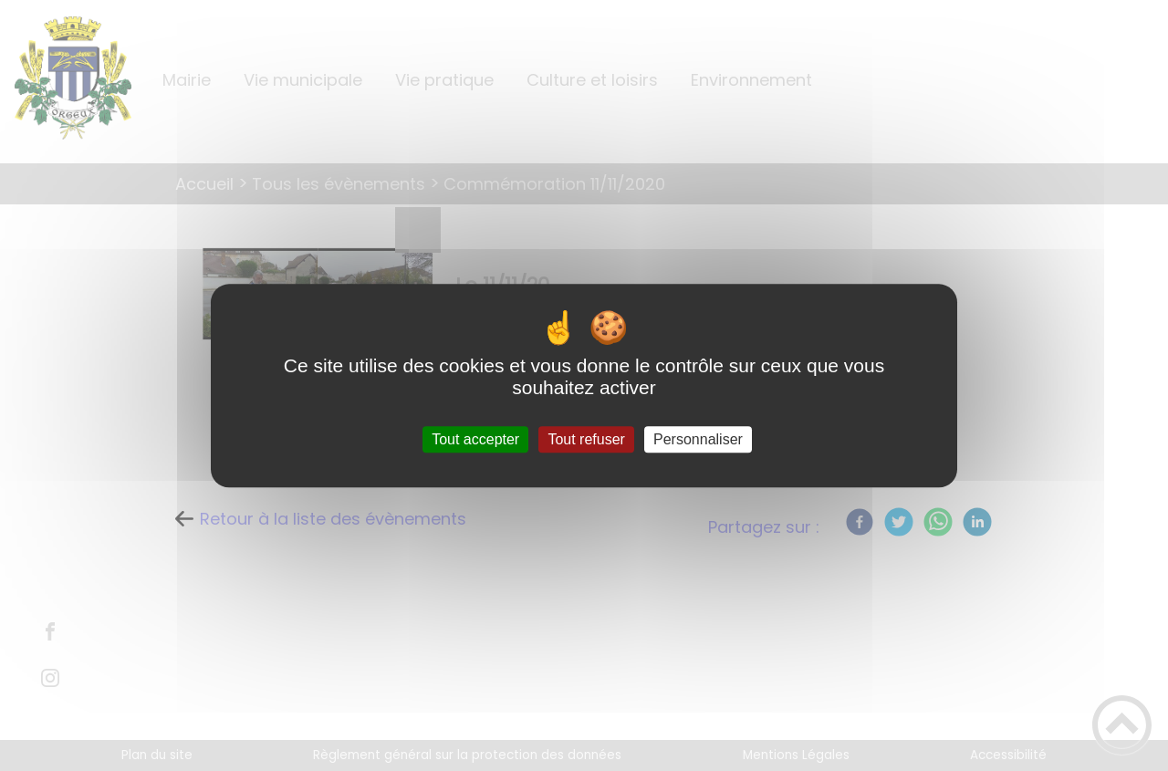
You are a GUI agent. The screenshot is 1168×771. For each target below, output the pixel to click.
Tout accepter (475, 439)
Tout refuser (586, 439)
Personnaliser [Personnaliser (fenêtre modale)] (698, 439)
